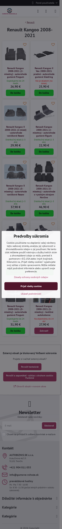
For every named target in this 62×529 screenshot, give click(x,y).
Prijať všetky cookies (31, 286)
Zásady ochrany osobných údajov (31, 277)
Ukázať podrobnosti (31, 293)
